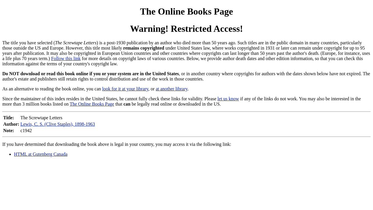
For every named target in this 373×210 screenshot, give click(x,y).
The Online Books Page (186, 11)
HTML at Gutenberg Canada (41, 154)
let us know (228, 98)
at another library (171, 88)
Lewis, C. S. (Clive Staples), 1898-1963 (57, 124)
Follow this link (66, 58)
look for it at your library (125, 88)
